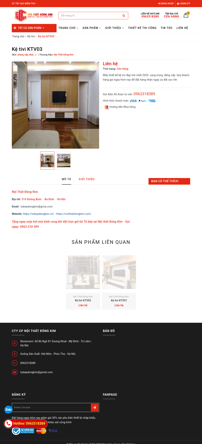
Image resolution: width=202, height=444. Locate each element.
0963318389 (144, 94)
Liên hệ (182, 27)
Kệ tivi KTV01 (119, 300)
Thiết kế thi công (142, 27)
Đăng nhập (166, 3)
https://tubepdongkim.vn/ (38, 213)
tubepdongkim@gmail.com (36, 372)
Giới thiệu (114, 27)
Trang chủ (68, 27)
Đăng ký (183, 3)
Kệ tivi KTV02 (83, 300)
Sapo (133, 440)
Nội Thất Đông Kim (83, 296)
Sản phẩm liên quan (101, 242)
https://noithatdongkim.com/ (73, 213)
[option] (55, 105)
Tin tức (167, 27)
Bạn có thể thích (165, 181)
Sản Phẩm (92, 27)
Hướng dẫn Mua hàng (120, 107)
